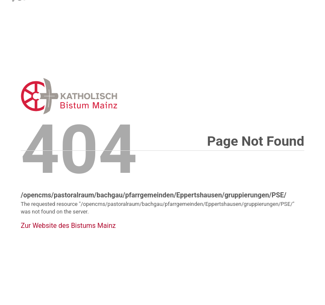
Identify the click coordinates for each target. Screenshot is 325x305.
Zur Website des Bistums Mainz (68, 225)
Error (113, 96)
